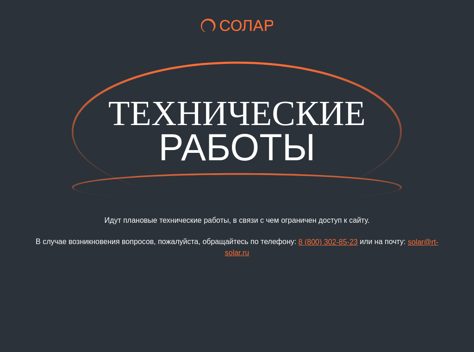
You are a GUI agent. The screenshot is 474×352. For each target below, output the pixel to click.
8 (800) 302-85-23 (328, 242)
